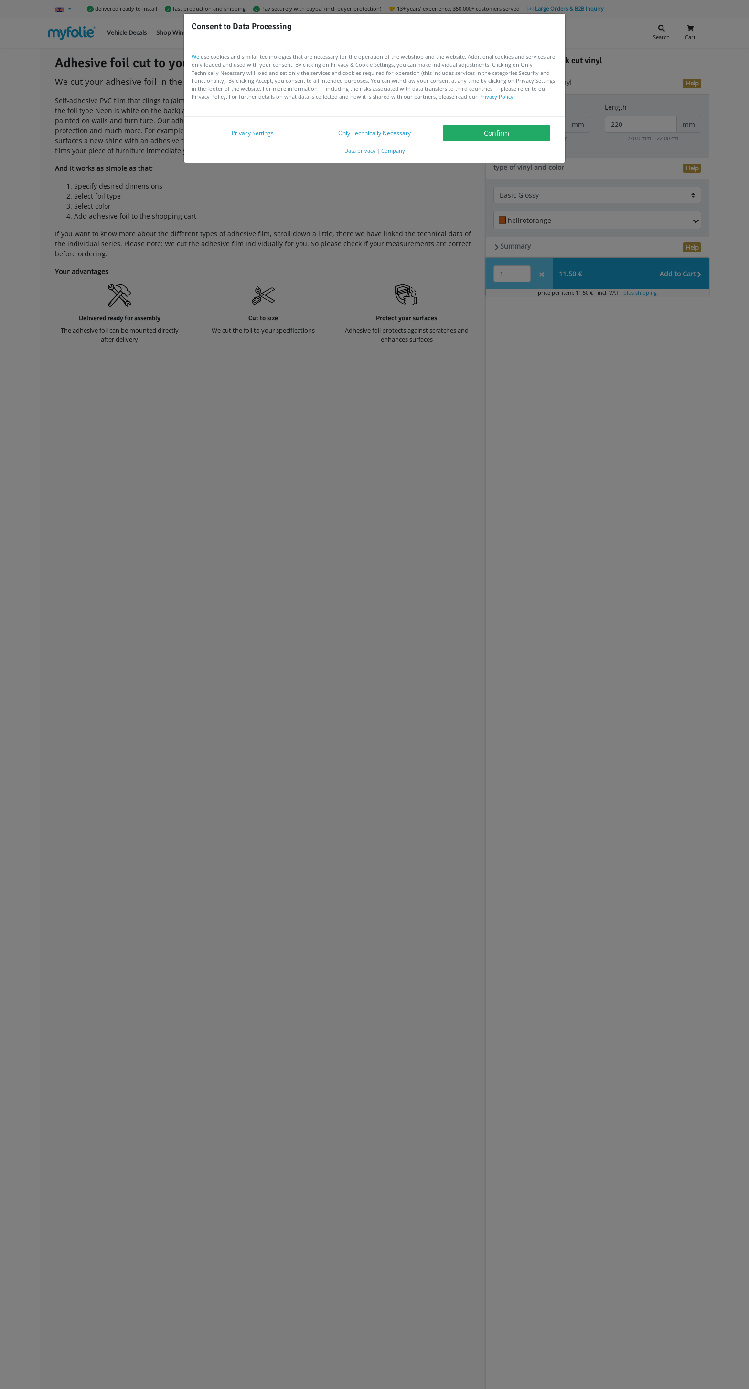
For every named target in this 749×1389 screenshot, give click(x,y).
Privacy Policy (496, 96)
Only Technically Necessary (374, 133)
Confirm (496, 132)
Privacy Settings (253, 133)
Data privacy (359, 150)
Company (393, 150)
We (195, 56)
